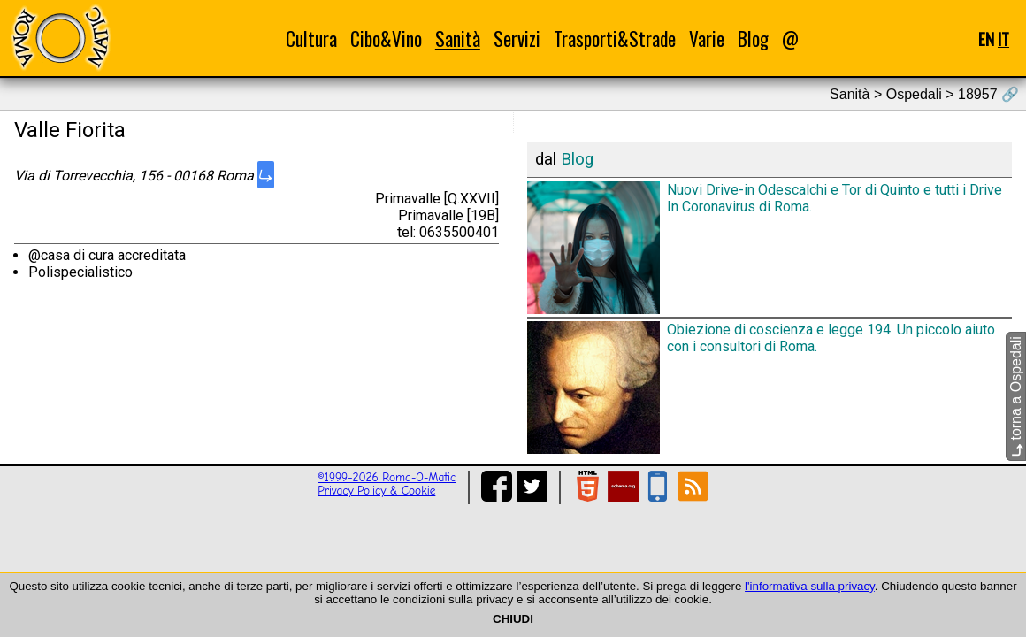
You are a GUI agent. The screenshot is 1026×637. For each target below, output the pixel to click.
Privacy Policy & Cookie (376, 490)
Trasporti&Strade (615, 38)
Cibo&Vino (386, 38)
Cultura (311, 38)
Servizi (517, 38)
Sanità (457, 38)
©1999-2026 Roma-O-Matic (387, 477)
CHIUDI (513, 618)
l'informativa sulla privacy (810, 586)
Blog (753, 38)
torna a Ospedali (1015, 396)
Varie (706, 38)
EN (986, 38)
